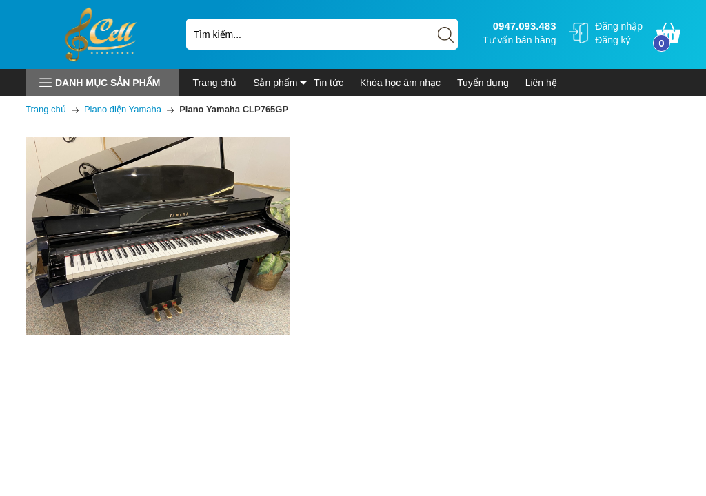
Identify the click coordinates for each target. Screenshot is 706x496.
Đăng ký (612, 39)
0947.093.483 (523, 26)
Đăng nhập (619, 26)
